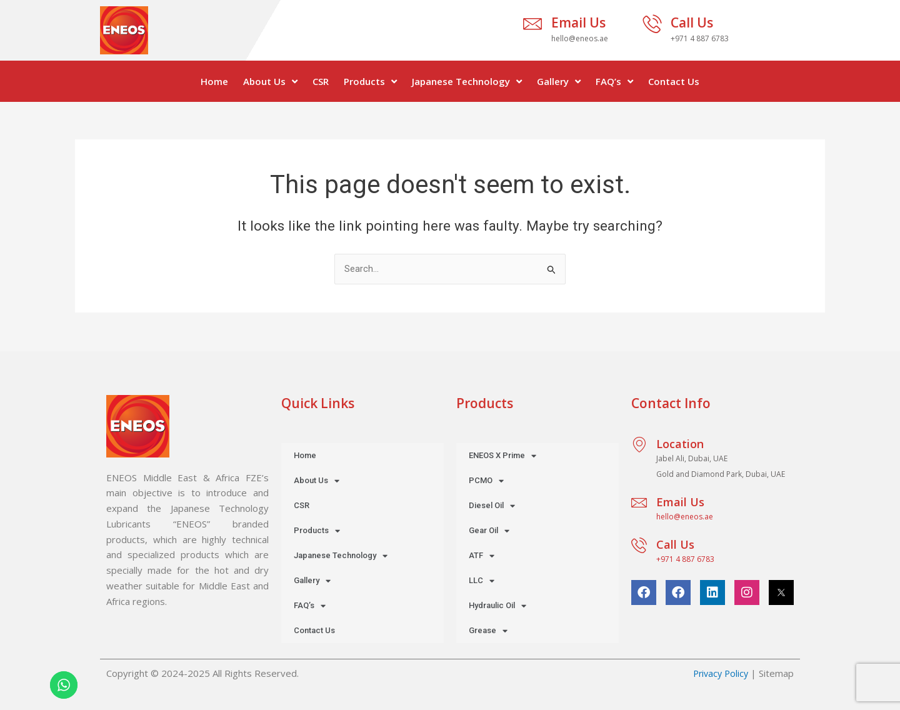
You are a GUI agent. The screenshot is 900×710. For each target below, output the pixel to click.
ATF (481, 556)
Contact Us (673, 81)
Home (214, 81)
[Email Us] (532, 23)
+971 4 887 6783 (685, 559)
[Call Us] (651, 23)
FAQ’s (614, 81)
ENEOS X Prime (502, 456)
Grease (488, 631)
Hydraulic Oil (497, 606)
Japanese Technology (467, 81)
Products (370, 81)
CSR (320, 81)
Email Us (578, 22)
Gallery (559, 81)
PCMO (486, 481)
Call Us (692, 22)
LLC (481, 581)
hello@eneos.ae (684, 516)
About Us (270, 81)
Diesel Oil (492, 506)
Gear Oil (489, 531)
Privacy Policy (718, 673)
